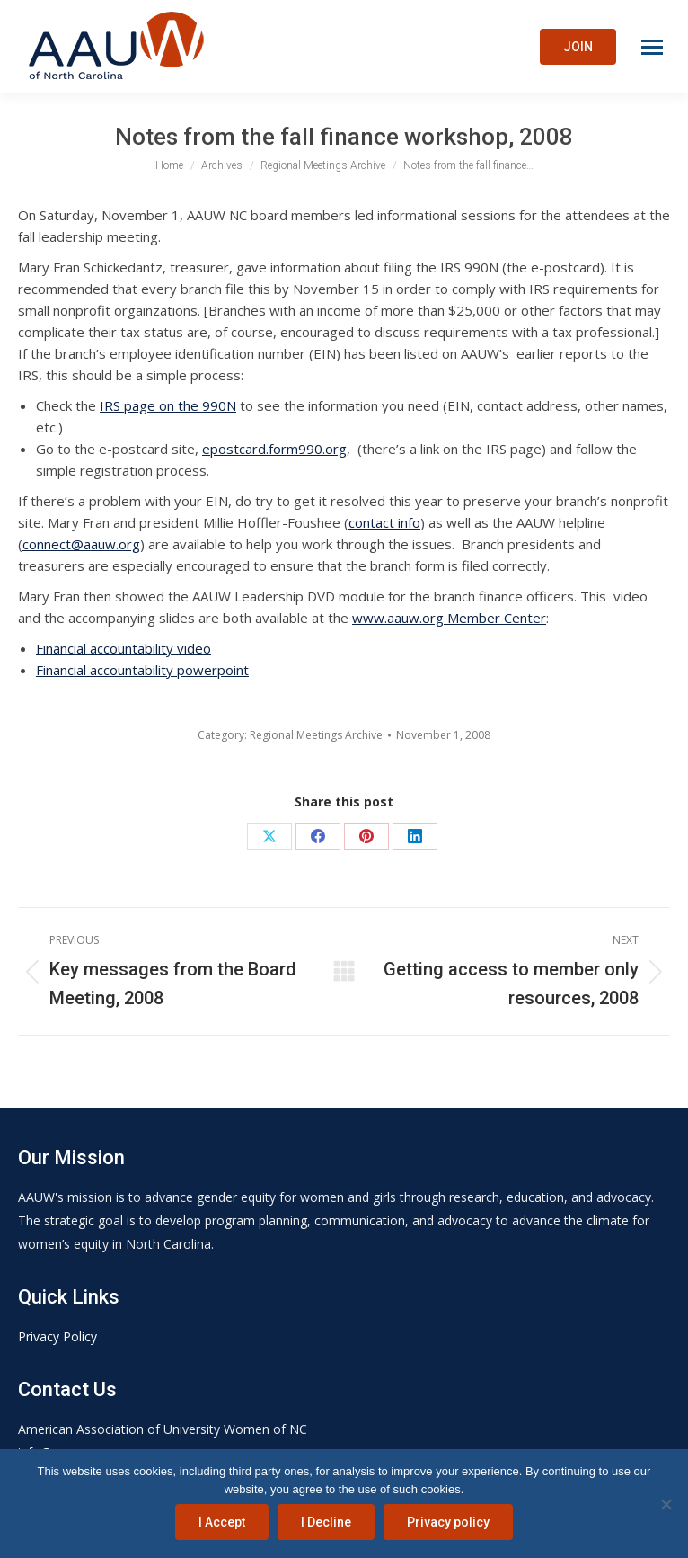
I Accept (221, 1522)
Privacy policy (448, 1522)
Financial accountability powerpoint (142, 670)
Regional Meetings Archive (316, 735)
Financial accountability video (123, 648)
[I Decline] (666, 1504)
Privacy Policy (57, 1336)
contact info (384, 522)
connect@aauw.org (81, 544)
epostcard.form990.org (274, 449)
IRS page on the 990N (168, 405)
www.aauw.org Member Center (449, 618)
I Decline (326, 1522)
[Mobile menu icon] (652, 47)
